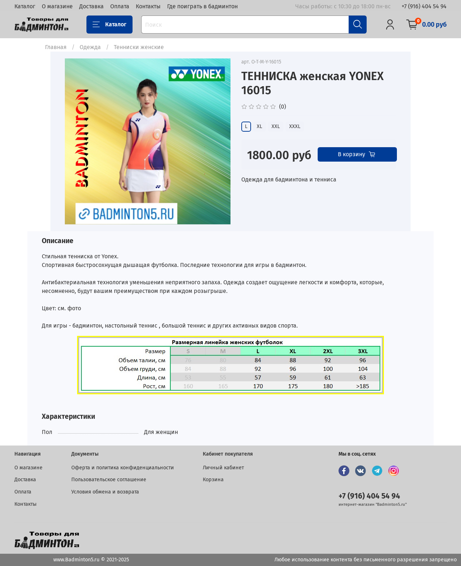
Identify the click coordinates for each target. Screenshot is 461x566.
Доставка (91, 6)
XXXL (294, 126)
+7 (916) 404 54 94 (424, 6)
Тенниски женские (139, 47)
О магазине (57, 6)
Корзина (213, 480)
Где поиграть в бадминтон (202, 6)
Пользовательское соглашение (108, 480)
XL (259, 126)
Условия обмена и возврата (105, 492)
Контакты (148, 6)
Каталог (24, 6)
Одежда (90, 47)
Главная (56, 47)
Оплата (119, 6)
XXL (276, 126)
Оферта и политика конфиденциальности (122, 468)
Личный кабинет (223, 468)
